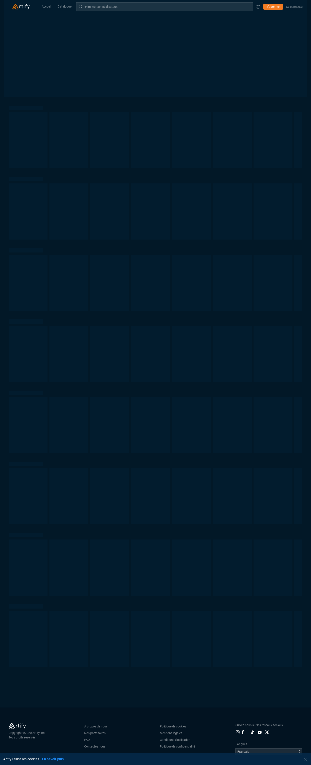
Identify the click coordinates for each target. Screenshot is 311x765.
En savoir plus (53, 759)
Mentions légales (171, 733)
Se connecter (294, 6)
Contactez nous (94, 746)
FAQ (87, 739)
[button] (258, 7)
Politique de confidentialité (177, 746)
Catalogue (64, 6)
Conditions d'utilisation (175, 739)
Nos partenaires (95, 733)
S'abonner (273, 6)
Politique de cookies (173, 726)
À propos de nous (96, 726)
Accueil (46, 6)
